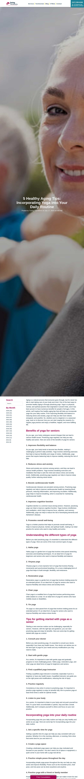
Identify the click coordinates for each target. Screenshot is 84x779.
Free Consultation (43, 777)
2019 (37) (9, 426)
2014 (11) (9, 437)
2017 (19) (9, 431)
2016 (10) (9, 433)
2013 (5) (8, 440)
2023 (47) (9, 417)
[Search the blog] (14, 403)
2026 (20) (9, 410)
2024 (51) (9, 415)
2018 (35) (9, 428)
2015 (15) (9, 435)
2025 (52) (9, 413)
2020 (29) (9, 424)
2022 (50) (9, 419)
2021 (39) (9, 422)
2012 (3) (8, 442)
